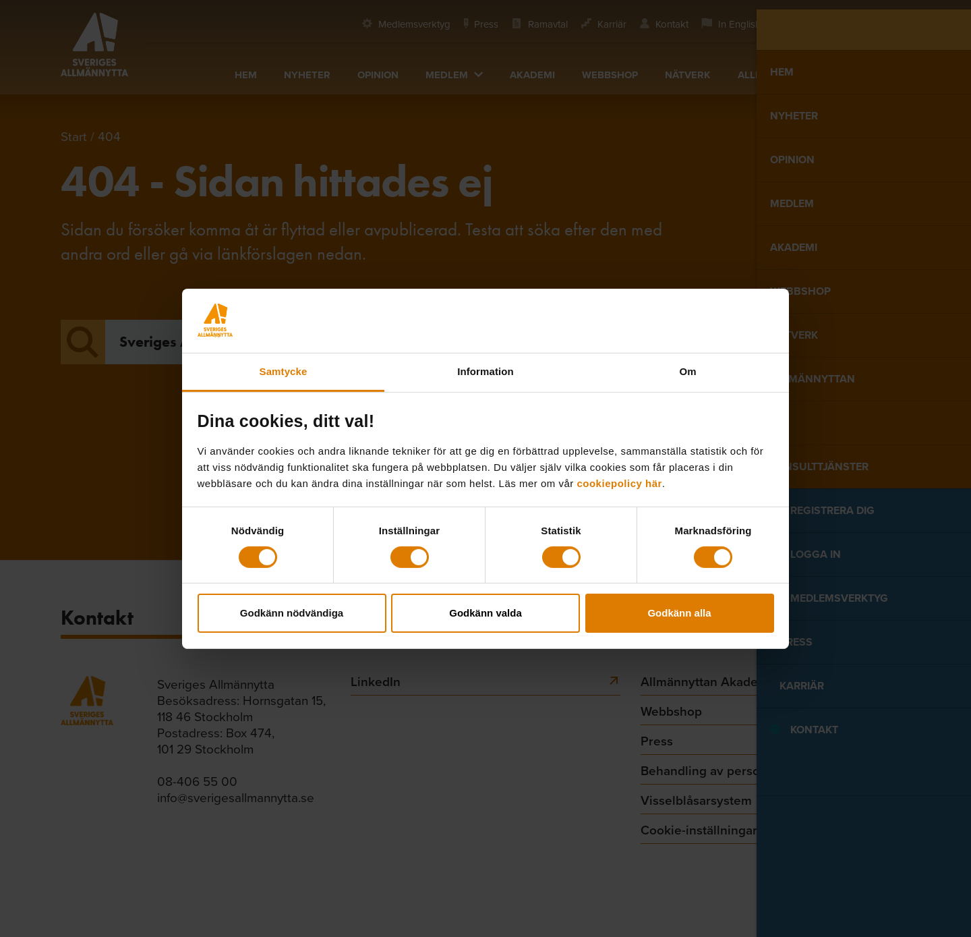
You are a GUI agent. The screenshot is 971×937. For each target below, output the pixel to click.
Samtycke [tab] (283, 370)
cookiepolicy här (619, 482)
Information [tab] (485, 370)
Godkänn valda (485, 613)
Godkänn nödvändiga (291, 613)
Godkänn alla (679, 613)
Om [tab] (687, 370)
